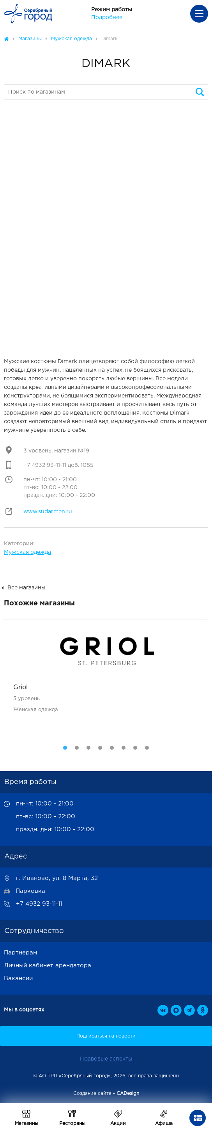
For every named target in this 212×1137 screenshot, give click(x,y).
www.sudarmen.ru (47, 511)
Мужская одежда (27, 552)
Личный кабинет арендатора (47, 965)
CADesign (128, 1093)
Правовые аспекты (106, 1059)
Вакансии (18, 978)
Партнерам (20, 952)
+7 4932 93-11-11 (39, 903)
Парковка (30, 891)
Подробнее (106, 17)
